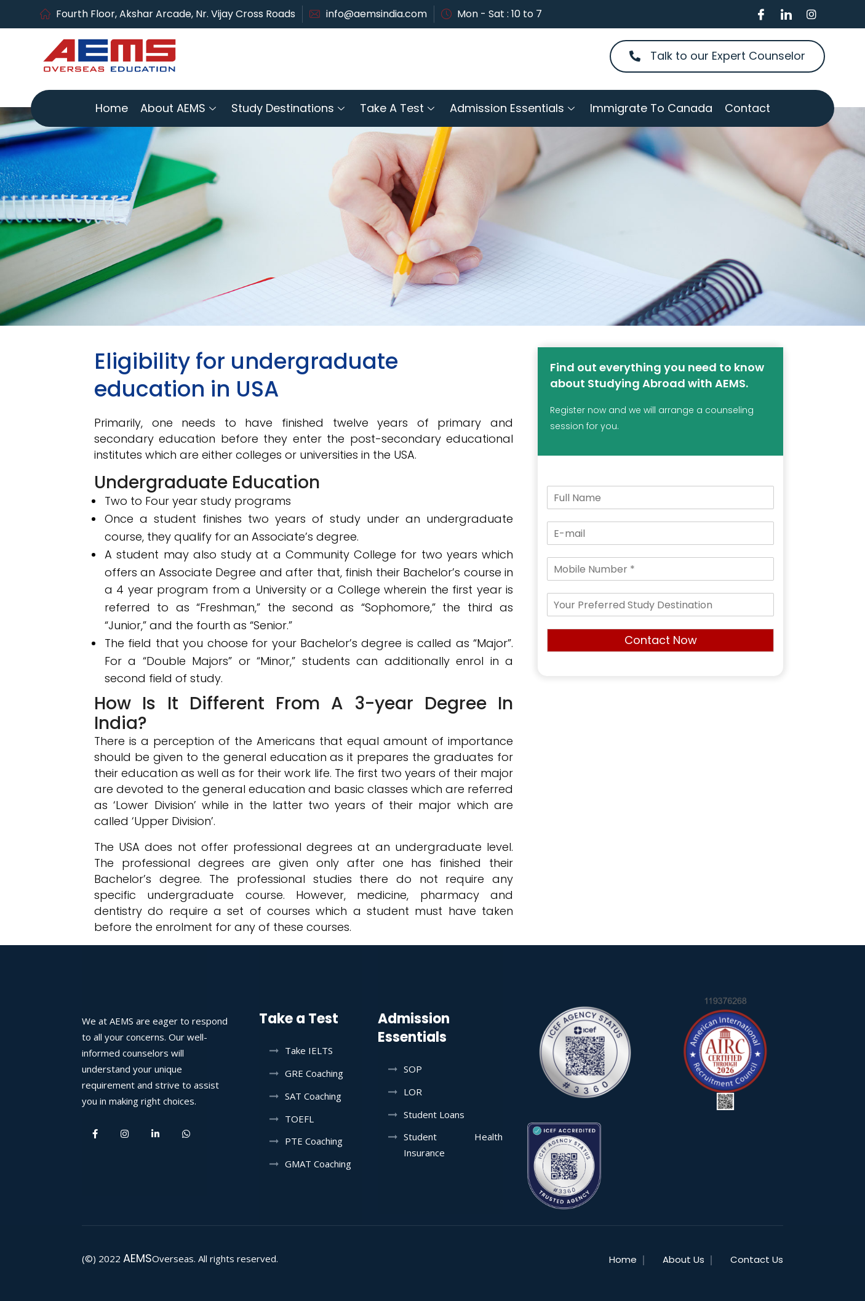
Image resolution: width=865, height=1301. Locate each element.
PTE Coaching (314, 1141)
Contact (747, 108)
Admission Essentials (514, 108)
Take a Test (398, 108)
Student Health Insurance (453, 1144)
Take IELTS (309, 1050)
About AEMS (179, 108)
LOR (413, 1092)
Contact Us (756, 1259)
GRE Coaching (314, 1073)
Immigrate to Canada (651, 108)
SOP (413, 1069)
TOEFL (299, 1119)
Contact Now (660, 640)
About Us (683, 1259)
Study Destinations (289, 108)
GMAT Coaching (318, 1164)
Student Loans (434, 1114)
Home (111, 108)
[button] (717, 56)
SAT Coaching (313, 1096)
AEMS (137, 1258)
